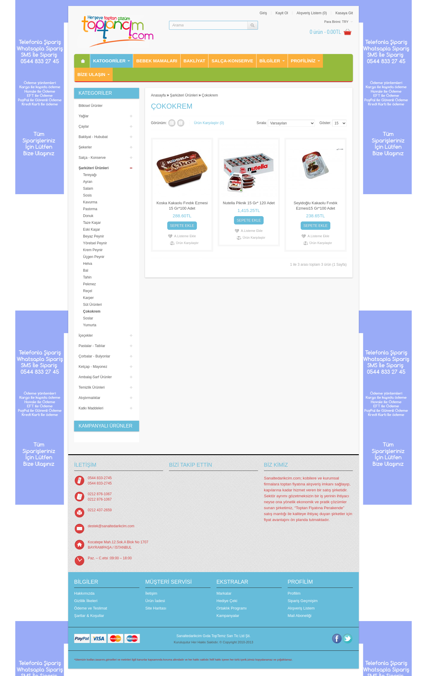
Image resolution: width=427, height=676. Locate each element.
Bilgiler (269, 60)
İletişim (151, 593)
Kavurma (90, 202)
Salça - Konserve (92, 158)
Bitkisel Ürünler (91, 106)
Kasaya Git (344, 13)
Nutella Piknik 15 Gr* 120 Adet (249, 203)
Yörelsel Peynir (95, 243)
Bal (85, 270)
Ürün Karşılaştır (187, 243)
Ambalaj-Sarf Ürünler (95, 377)
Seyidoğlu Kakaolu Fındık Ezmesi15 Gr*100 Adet (315, 205)
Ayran (87, 182)
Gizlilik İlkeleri (86, 601)
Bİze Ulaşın (91, 74)
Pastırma (90, 209)
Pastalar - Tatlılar (92, 346)
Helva (87, 264)
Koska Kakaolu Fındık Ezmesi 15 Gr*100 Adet (182, 205)
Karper (88, 298)
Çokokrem (92, 311)
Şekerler (85, 147)
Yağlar (84, 116)
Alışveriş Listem (301, 608)
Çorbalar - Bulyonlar (94, 356)
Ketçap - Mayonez (93, 367)
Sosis (87, 195)
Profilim (294, 593)
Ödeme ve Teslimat (90, 608)
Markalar (224, 593)
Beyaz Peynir (93, 236)
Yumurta (89, 325)
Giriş (263, 13)
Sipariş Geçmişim (303, 601)
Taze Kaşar (92, 223)
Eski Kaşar (91, 229)
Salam (88, 188)
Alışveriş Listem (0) (312, 13)
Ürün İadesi (155, 601)
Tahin (87, 277)
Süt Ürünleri (92, 305)
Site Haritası (155, 608)
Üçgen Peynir (93, 257)
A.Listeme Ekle (185, 236)
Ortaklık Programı (231, 608)
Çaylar (84, 126)
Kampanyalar (227, 615)
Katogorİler (109, 60)
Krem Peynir (93, 250)
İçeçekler (86, 335)
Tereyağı (90, 175)
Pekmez (89, 284)
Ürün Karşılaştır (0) (209, 123)
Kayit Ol (281, 13)
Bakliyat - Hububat (93, 137)
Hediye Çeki (226, 601)
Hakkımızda (84, 593)
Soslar (88, 318)
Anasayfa (158, 95)
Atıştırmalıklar (89, 398)
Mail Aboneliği (299, 615)
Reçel (87, 291)
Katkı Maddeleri (91, 408)
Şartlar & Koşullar (89, 615)
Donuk (88, 216)
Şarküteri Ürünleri (94, 168)
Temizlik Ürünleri (92, 387)
